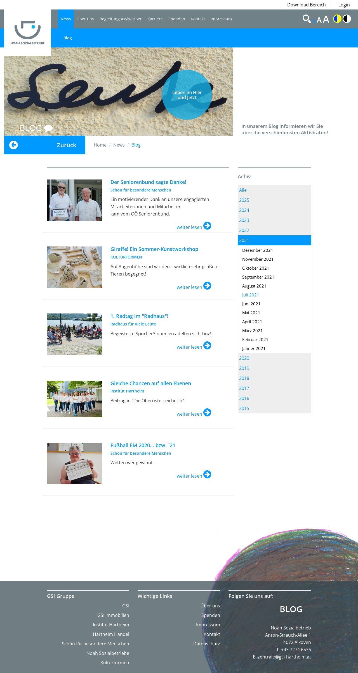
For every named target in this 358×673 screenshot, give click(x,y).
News (66, 18)
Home (100, 145)
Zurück (66, 145)
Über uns (85, 18)
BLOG (36, 127)
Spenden (176, 18)
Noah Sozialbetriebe (107, 653)
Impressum (221, 18)
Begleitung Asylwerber (121, 18)
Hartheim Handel (111, 634)
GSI (125, 606)
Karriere (155, 18)
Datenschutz (206, 644)
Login (344, 5)
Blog (67, 37)
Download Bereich (306, 5)
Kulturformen (114, 663)
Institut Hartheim (111, 625)
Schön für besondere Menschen (95, 644)
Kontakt (198, 18)
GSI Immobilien (113, 615)
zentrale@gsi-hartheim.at (284, 657)
